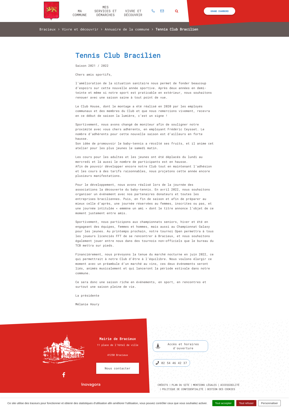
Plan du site (180, 385)
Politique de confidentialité (182, 389)
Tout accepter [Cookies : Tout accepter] (223, 403)
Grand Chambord (219, 11)
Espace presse (234, 353)
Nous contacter (117, 368)
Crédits (163, 385)
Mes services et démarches (105, 11)
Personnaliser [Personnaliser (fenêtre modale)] (269, 403)
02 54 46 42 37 (171, 363)
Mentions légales (205, 385)
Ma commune (80, 13)
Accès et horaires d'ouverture (177, 346)
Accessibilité (229, 385)
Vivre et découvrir (133, 13)
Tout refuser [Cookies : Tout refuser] (246, 403)
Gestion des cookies (221, 389)
